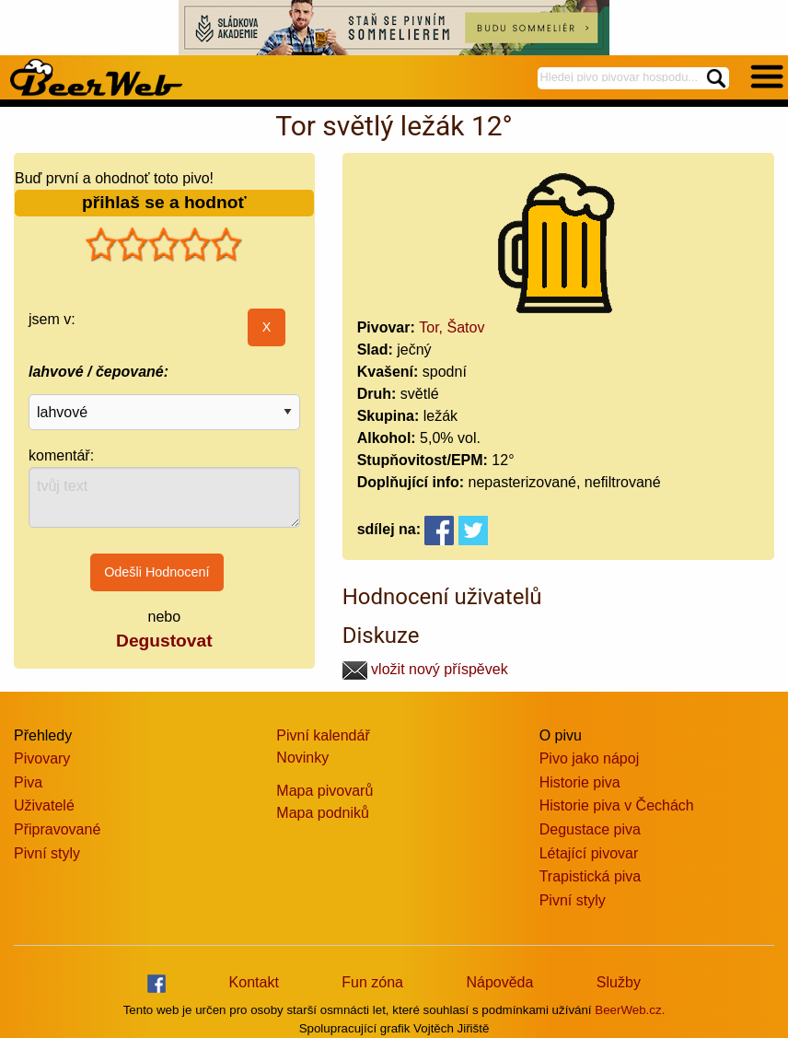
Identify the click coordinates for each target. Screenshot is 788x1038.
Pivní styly (47, 853)
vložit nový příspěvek (425, 669)
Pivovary (42, 758)
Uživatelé (44, 805)
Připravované (57, 829)
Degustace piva (590, 829)
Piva (28, 782)
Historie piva (579, 782)
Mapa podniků (322, 813)
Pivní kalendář (322, 735)
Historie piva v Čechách (616, 805)
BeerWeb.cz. (630, 1010)
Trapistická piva (590, 876)
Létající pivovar (589, 853)
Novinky (302, 757)
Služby (619, 982)
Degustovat (164, 640)
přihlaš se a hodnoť (164, 202)
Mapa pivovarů (324, 791)
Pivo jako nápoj (589, 758)
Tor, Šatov (451, 327)
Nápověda (499, 982)
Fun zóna (372, 982)
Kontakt (254, 982)
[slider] (164, 244)
